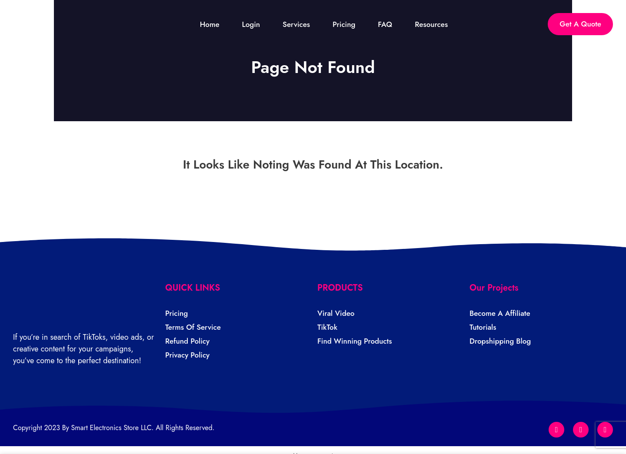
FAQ (392, 25)
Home (216, 25)
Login (258, 25)
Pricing (351, 25)
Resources (438, 25)
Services (303, 25)
